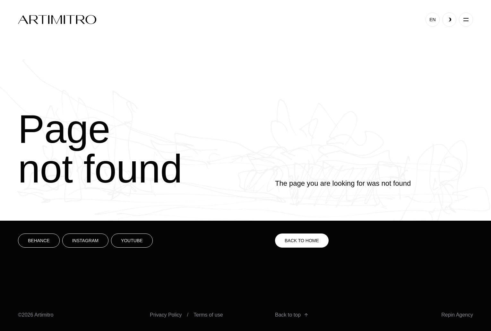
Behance (39, 240)
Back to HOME (302, 240)
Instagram (85, 240)
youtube (132, 240)
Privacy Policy (166, 315)
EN (432, 19)
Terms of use (208, 315)
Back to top (291, 315)
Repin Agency (457, 315)
